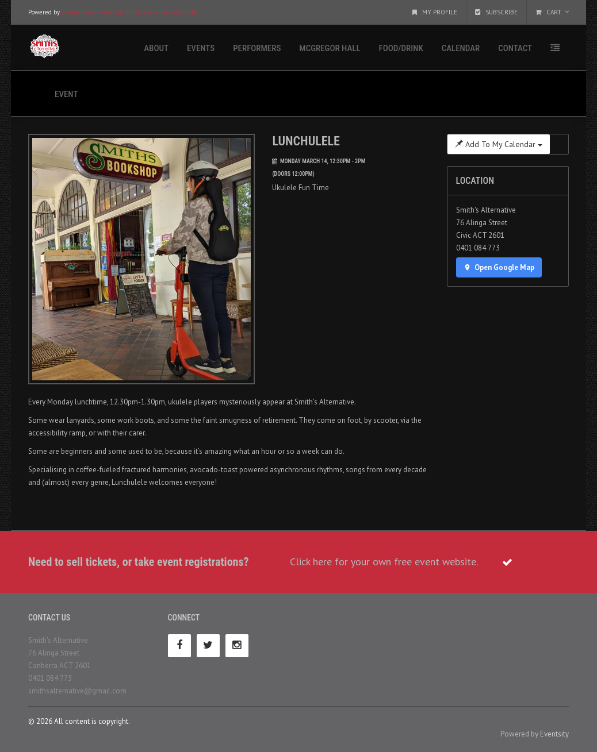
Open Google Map (499, 267)
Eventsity (554, 734)
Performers (257, 48)
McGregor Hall (329, 48)
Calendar (461, 48)
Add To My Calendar (498, 144)
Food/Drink (401, 48)
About (156, 48)
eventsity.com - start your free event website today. (131, 12)
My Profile (434, 12)
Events (201, 48)
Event (66, 94)
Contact (515, 48)
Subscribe (496, 12)
